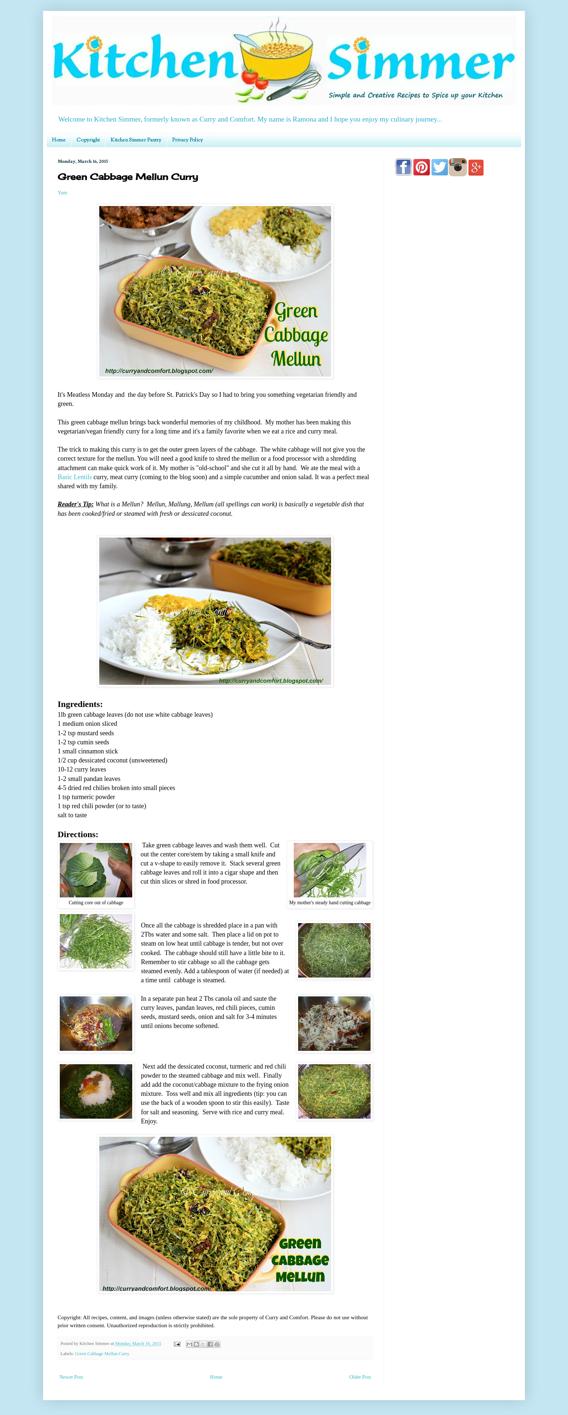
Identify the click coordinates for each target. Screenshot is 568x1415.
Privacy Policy (187, 140)
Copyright (88, 140)
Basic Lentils (75, 477)
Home (59, 140)
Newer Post (71, 1377)
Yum (62, 193)
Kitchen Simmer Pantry (135, 140)
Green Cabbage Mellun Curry (102, 1353)
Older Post (360, 1377)
